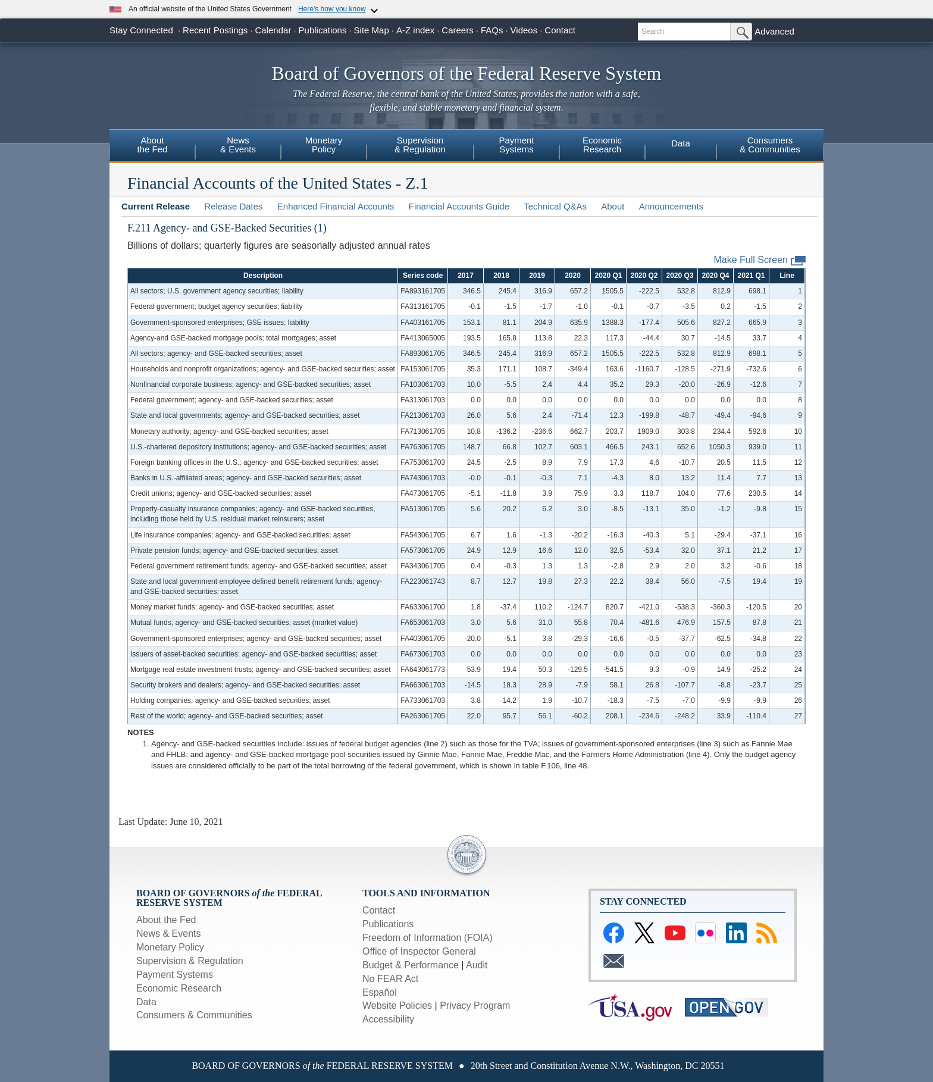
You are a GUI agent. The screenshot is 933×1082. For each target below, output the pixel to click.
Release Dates (233, 206)
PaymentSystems (516, 144)
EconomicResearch (602, 144)
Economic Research (178, 988)
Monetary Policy (170, 947)
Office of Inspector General (419, 951)
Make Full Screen (760, 260)
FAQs (492, 30)
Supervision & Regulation (189, 961)
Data (680, 143)
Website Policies (397, 1005)
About (612, 206)
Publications (323, 30)
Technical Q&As (555, 206)
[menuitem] (152, 146)
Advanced (774, 31)
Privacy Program (475, 1005)
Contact (559, 30)
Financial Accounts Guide (459, 206)
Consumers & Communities (194, 1015)
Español (379, 992)
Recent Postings (215, 30)
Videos (524, 30)
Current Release (155, 206)
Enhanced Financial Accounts (336, 206)
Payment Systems (174, 975)
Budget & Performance (410, 965)
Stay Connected (141, 30)
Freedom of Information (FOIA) (427, 938)
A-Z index (415, 30)
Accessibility (388, 1019)
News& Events (238, 144)
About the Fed (166, 920)
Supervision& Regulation (420, 144)
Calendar (273, 30)
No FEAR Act (390, 979)
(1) (320, 228)
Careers (457, 30)
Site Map (371, 30)
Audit (476, 965)
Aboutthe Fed (152, 144)
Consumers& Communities (770, 144)
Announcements (671, 206)
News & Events (168, 933)
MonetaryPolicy (324, 144)
